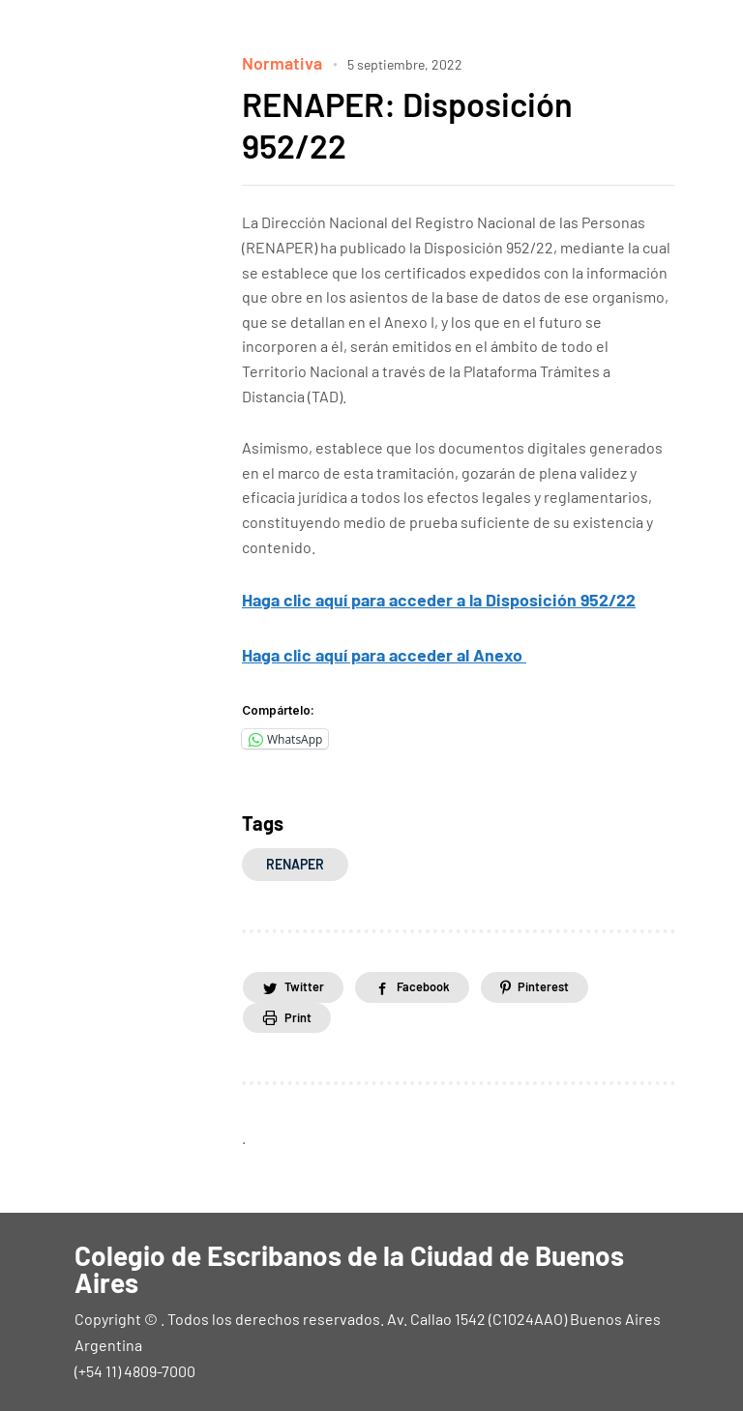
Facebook (444, 980)
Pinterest (579, 980)
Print (302, 1013)
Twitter (310, 980)
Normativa (277, 61)
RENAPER (295, 856)
